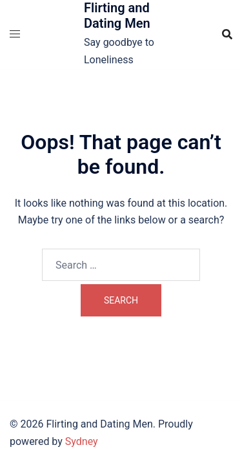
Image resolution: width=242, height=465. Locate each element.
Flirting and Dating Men (117, 15)
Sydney (81, 441)
